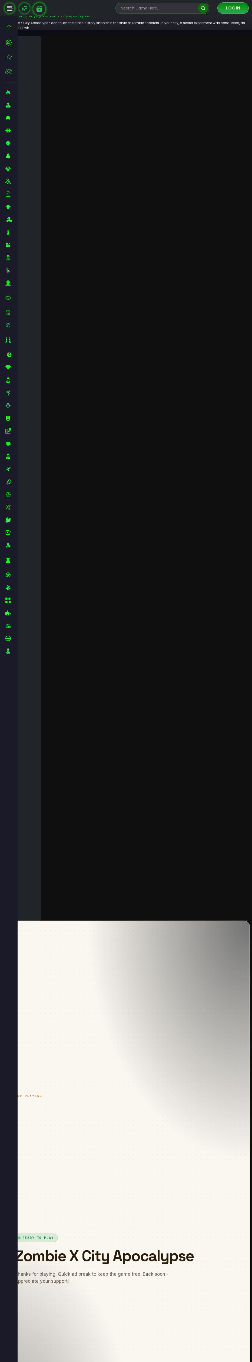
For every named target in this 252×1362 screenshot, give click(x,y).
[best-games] (11, 42)
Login (233, 8)
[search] (203, 8)
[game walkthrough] (39, 9)
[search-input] (158, 8)
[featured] (11, 57)
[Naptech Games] (24, 8)
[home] (11, 27)
